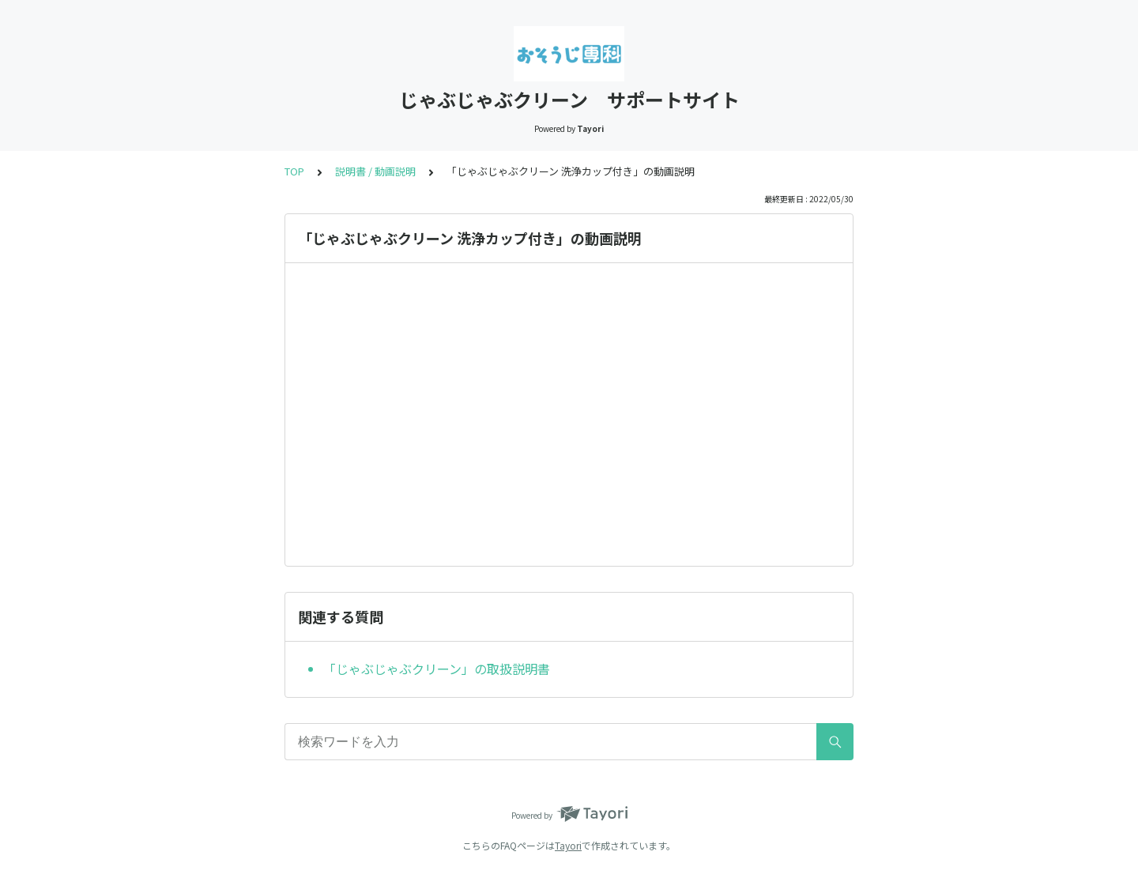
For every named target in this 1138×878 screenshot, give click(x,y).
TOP (294, 171)
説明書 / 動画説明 (375, 171)
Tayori (568, 845)
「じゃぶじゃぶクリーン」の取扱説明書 (436, 668)
